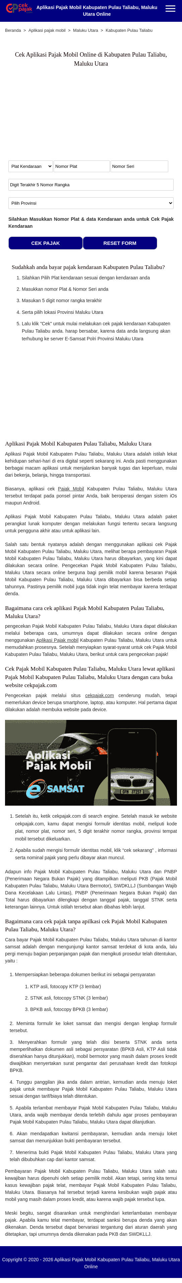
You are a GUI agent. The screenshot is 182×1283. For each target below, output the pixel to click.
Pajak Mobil (71, 488)
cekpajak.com (99, 695)
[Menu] (170, 9)
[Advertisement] (63, 117)
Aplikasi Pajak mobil (57, 640)
